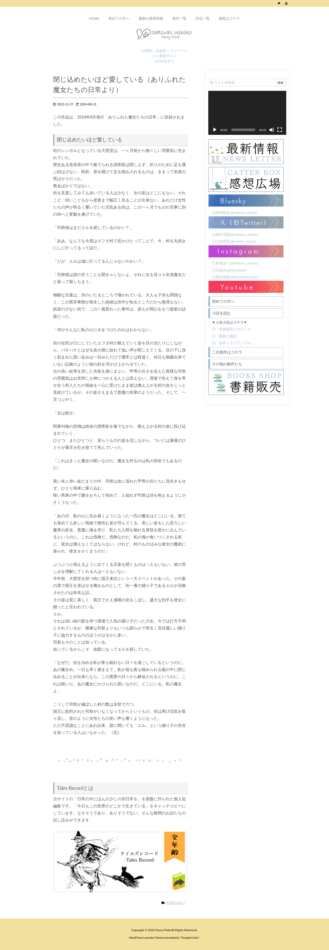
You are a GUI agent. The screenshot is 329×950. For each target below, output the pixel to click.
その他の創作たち (227, 364)
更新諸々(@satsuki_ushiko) (237, 263)
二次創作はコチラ (227, 352)
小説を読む (221, 313)
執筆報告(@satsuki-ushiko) (236, 213)
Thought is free (189, 937)
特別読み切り (175, 903)
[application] (247, 113)
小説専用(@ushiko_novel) (236, 241)
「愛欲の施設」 (228, 336)
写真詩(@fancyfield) (231, 270)
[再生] (214, 129)
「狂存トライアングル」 (235, 343)
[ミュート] (271, 129)
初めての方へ (223, 301)
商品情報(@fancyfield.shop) (237, 277)
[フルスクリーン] (279, 129)
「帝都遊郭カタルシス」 (235, 329)
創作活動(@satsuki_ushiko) (237, 234)
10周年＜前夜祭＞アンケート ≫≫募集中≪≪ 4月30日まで (164, 56)
